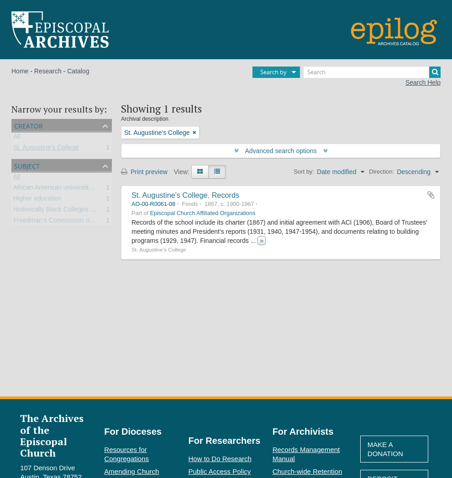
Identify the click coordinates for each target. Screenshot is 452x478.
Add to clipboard (431, 195)
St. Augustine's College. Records (185, 195)
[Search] (372, 72)
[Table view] (217, 172)
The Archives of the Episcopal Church (52, 435)
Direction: (381, 171)
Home (19, 71)
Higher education (37, 200)
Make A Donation (385, 449)
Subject (27, 165)
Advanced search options (281, 150)
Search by (273, 72)
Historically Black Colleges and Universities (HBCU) (86, 211)
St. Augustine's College (46, 149)
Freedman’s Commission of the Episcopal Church (83, 222)
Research (48, 71)
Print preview (144, 171)
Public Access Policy (220, 471)
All (17, 138)
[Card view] (200, 172)
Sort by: (304, 171)
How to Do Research (220, 459)
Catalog (78, 71)
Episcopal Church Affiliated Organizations (203, 213)
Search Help (423, 82)
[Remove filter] (194, 132)
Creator (28, 125)
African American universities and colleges (73, 189)
